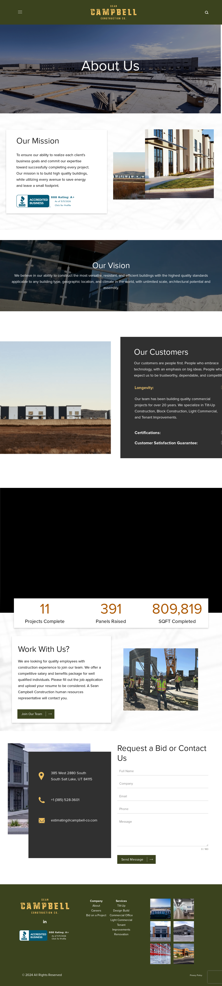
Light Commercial (121, 920)
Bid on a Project (96, 915)
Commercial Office (121, 915)
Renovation (121, 934)
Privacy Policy (196, 975)
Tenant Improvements (121, 927)
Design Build (121, 910)
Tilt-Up (121, 906)
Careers (96, 910)
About (96, 906)
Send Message (132, 859)
